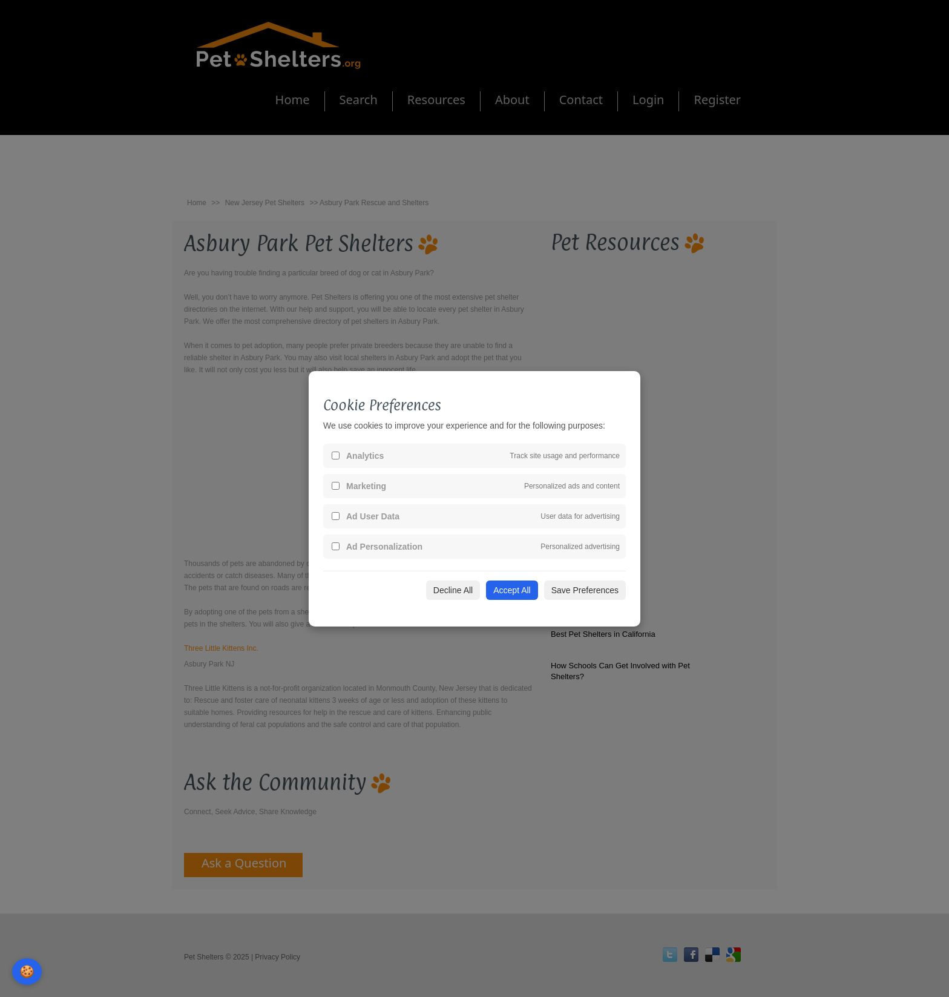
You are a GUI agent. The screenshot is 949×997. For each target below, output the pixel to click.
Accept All (511, 590)
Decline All (453, 590)
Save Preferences (585, 590)
